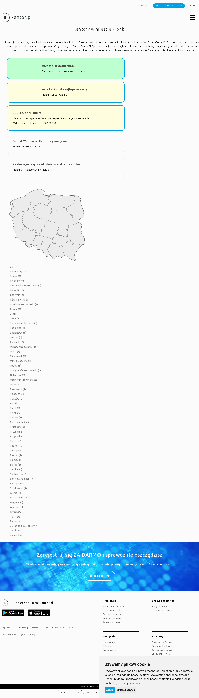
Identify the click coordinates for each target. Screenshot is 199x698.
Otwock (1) (16, 384)
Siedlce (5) (16, 460)
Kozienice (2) (17, 328)
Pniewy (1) (16, 417)
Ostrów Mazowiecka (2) (23, 379)
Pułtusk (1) (16, 441)
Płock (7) (15, 408)
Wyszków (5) (17, 511)
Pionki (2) (15, 403)
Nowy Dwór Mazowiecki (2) (25, 370)
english (193, 6)
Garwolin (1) (17, 290)
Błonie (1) (15, 276)
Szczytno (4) (17, 483)
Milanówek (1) (18, 356)
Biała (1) (14, 266)
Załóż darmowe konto (169, 6)
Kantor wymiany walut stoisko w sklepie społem (47, 164)
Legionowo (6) (18, 332)
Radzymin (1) (17, 450)
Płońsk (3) (15, 412)
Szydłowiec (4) (18, 488)
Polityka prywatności (29, 628)
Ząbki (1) (15, 516)
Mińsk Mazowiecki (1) (22, 361)
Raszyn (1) (16, 455)
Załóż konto (97, 576)
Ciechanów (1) (18, 280)
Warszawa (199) (19, 497)
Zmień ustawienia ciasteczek (59, 628)
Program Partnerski (162, 610)
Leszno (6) (16, 337)
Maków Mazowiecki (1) (23, 346)
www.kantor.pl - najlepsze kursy (65, 89)
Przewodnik (109, 650)
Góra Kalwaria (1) (19, 299)
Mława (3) (15, 365)
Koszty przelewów (162, 650)
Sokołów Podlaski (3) (22, 478)
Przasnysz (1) (18, 431)
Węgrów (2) (16, 502)
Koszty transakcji (112, 618)
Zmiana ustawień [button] (126, 690)
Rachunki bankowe (162, 646)
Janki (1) (15, 313)
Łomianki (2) (17, 342)
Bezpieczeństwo (112, 614)
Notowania (109, 642)
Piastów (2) (16, 398)
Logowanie (143, 6)
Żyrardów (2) (17, 535)
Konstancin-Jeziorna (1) (23, 323)
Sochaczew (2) (18, 474)
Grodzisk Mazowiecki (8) (24, 304)
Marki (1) (15, 351)
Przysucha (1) (18, 436)
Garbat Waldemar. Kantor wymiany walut (42, 141)
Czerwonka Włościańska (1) (25, 285)
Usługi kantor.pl (111, 610)
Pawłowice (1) (18, 389)
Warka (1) (15, 493)
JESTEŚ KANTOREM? (28, 112)
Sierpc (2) (15, 464)
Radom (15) (16, 445)
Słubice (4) (16, 469)
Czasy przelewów (161, 654)
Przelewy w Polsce (162, 642)
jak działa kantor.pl (114, 606)
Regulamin (7, 628)
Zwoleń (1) (16, 530)
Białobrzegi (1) (18, 271)
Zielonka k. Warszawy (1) (24, 526)
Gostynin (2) (17, 295)
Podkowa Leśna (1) (20, 422)
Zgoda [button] (109, 690)
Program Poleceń (161, 606)
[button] (193, 18)
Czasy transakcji (112, 622)
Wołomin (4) (17, 507)
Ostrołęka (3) (17, 375)
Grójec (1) (15, 309)
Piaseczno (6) (17, 394)
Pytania (107, 646)
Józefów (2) (17, 318)
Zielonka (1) (17, 521)
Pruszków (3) (17, 427)
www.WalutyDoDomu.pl (58, 65)
